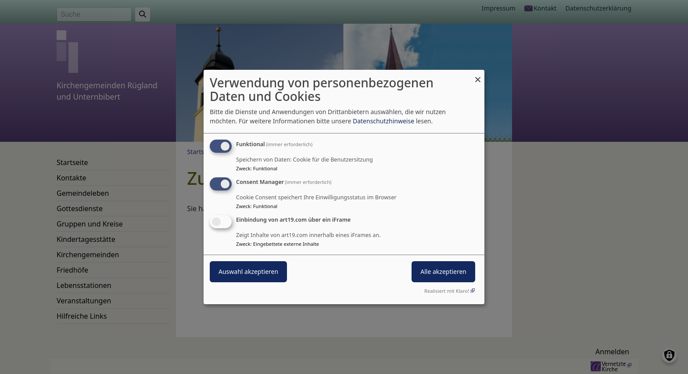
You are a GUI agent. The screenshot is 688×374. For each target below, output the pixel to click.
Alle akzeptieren (443, 271)
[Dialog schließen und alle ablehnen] (477, 75)
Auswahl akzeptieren (248, 271)
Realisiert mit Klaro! (446, 291)
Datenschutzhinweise (383, 121)
